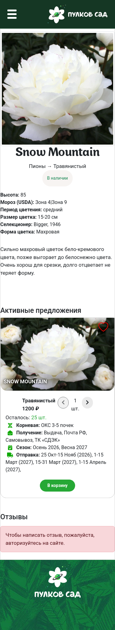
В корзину (58, 485)
